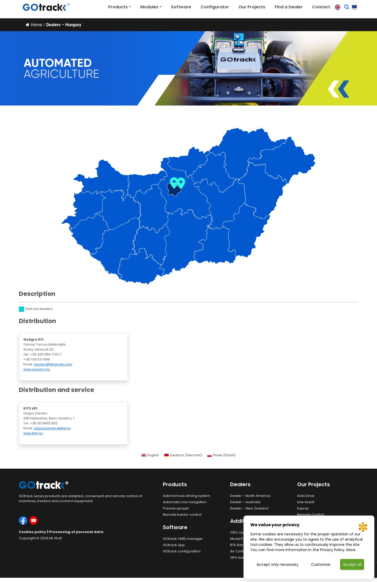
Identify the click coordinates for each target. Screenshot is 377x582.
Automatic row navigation (185, 502)
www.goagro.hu (36, 369)
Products (118, 7)
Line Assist (305, 502)
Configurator (215, 7)
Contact (321, 7)
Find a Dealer (289, 7)
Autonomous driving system (186, 495)
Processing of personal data (76, 531)
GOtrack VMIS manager (183, 538)
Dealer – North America (250, 495)
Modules (149, 7)
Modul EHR (239, 538)
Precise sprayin (176, 508)
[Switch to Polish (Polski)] (221, 455)
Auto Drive (305, 495)
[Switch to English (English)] (150, 455)
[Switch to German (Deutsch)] (183, 455)
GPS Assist (238, 557)
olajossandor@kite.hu (52, 428)
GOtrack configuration (182, 551)
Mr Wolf (55, 538)
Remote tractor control (182, 514)
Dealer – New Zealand (249, 508)
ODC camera (241, 532)
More (351, 549)
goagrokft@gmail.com (53, 364)
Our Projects (252, 7)
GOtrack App (174, 544)
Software (181, 7)
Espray (303, 508)
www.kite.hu (33, 433)
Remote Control (310, 514)
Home (34, 24)
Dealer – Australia (245, 502)
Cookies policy (32, 531)
